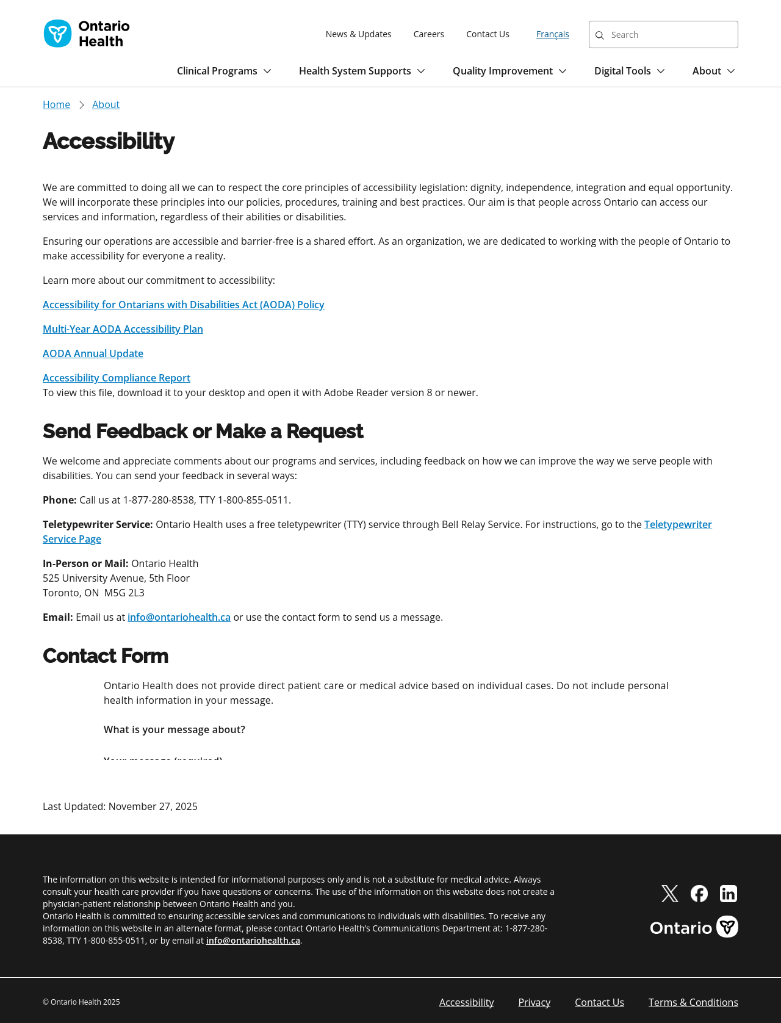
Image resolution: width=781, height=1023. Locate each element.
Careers (429, 34)
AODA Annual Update (93, 353)
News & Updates (359, 34)
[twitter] (670, 893)
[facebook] (699, 893)
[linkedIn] (728, 893)
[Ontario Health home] (87, 34)
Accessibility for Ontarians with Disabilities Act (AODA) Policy (184, 304)
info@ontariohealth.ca (179, 617)
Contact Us (487, 34)
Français (552, 34)
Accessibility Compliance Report (116, 378)
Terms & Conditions (693, 1002)
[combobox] (663, 34)
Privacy (534, 1002)
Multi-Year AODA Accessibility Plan (123, 329)
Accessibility (466, 1002)
